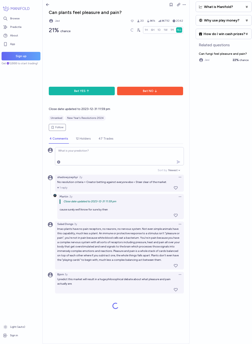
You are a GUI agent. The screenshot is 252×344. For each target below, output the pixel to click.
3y (75, 224)
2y (80, 177)
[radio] (146, 30)
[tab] (59, 139)
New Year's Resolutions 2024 (85, 118)
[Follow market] (171, 5)
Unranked (56, 118)
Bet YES (81, 91)
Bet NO (150, 91)
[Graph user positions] (138, 30)
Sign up (21, 56)
